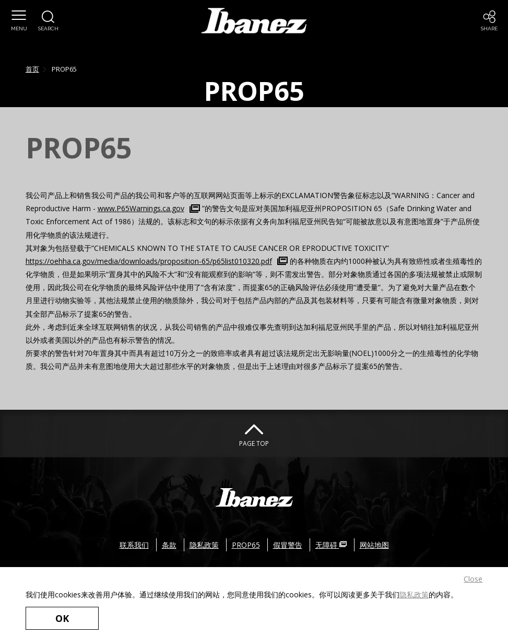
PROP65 (246, 545)
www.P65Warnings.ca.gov (141, 208)
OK (62, 618)
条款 (169, 545)
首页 (32, 69)
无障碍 (331, 545)
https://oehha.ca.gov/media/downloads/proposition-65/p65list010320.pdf (149, 261)
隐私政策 (414, 594)
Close (473, 579)
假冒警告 (287, 545)
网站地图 (374, 545)
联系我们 (134, 545)
